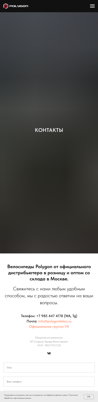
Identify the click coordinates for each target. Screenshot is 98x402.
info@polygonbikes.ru (54, 321)
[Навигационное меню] (92, 6)
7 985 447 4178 (50, 316)
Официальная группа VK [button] (49, 326)
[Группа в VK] (49, 353)
